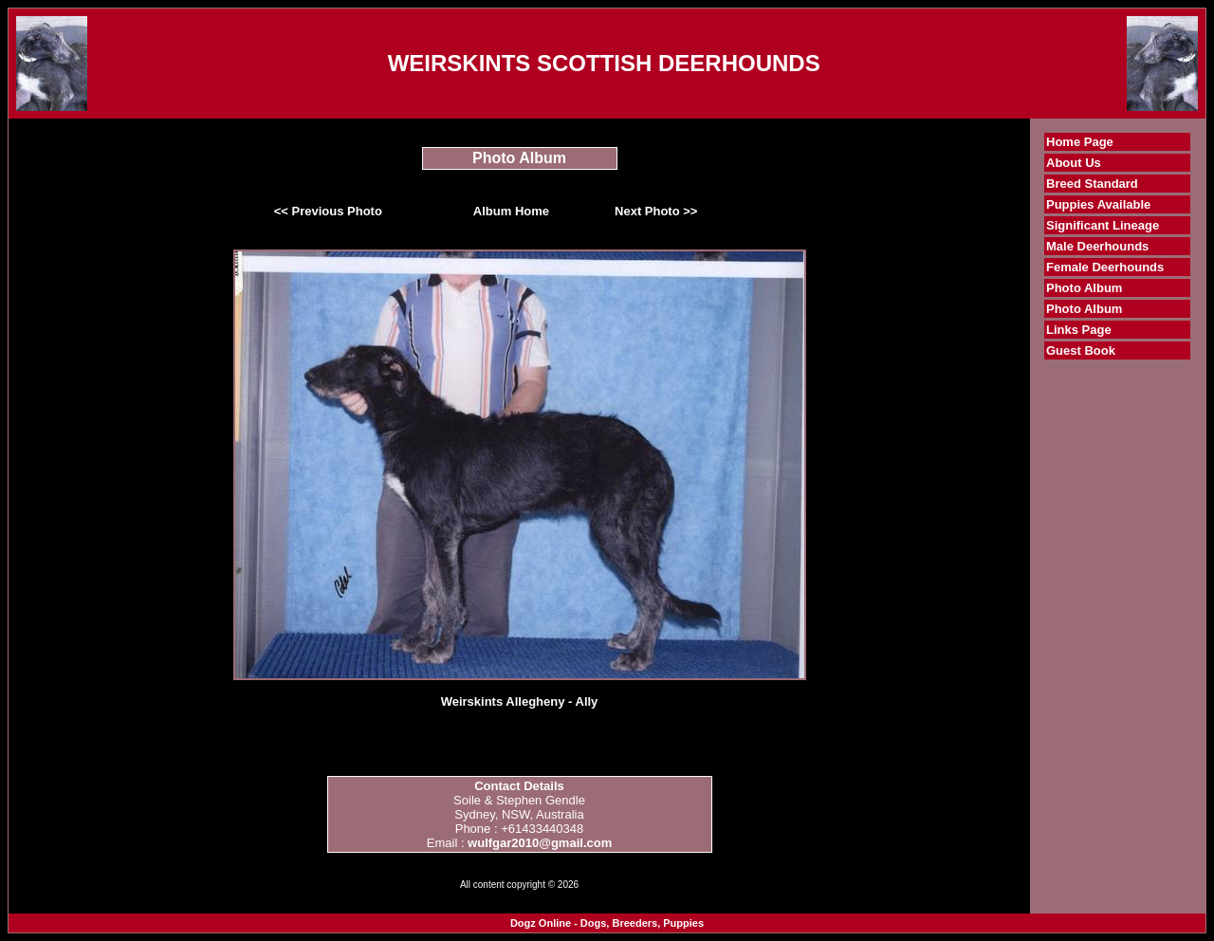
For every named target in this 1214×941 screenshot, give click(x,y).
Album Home (511, 211)
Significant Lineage (1102, 225)
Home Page (1079, 142)
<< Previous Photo (328, 211)
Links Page (1079, 330)
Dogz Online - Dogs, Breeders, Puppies (607, 923)
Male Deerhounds (1097, 246)
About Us (1073, 163)
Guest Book (1080, 350)
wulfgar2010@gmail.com (540, 843)
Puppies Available (1098, 204)
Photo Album (1084, 288)
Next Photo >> (656, 211)
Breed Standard (1092, 183)
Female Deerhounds (1105, 267)
